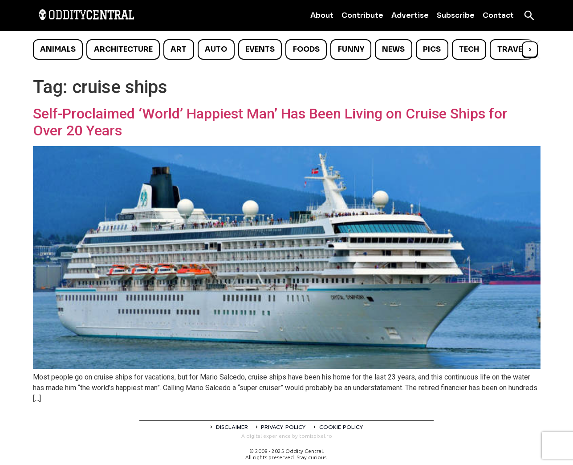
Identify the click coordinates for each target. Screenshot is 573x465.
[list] (286, 49)
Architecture (123, 49)
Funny (351, 49)
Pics (432, 49)
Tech (469, 49)
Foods (306, 49)
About (321, 15)
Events (260, 49)
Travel (511, 49)
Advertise (410, 15)
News (393, 49)
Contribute (362, 15)
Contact (498, 15)
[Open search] (529, 15)
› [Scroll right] (529, 49)
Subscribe (456, 15)
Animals (58, 49)
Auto (216, 49)
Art (179, 49)
